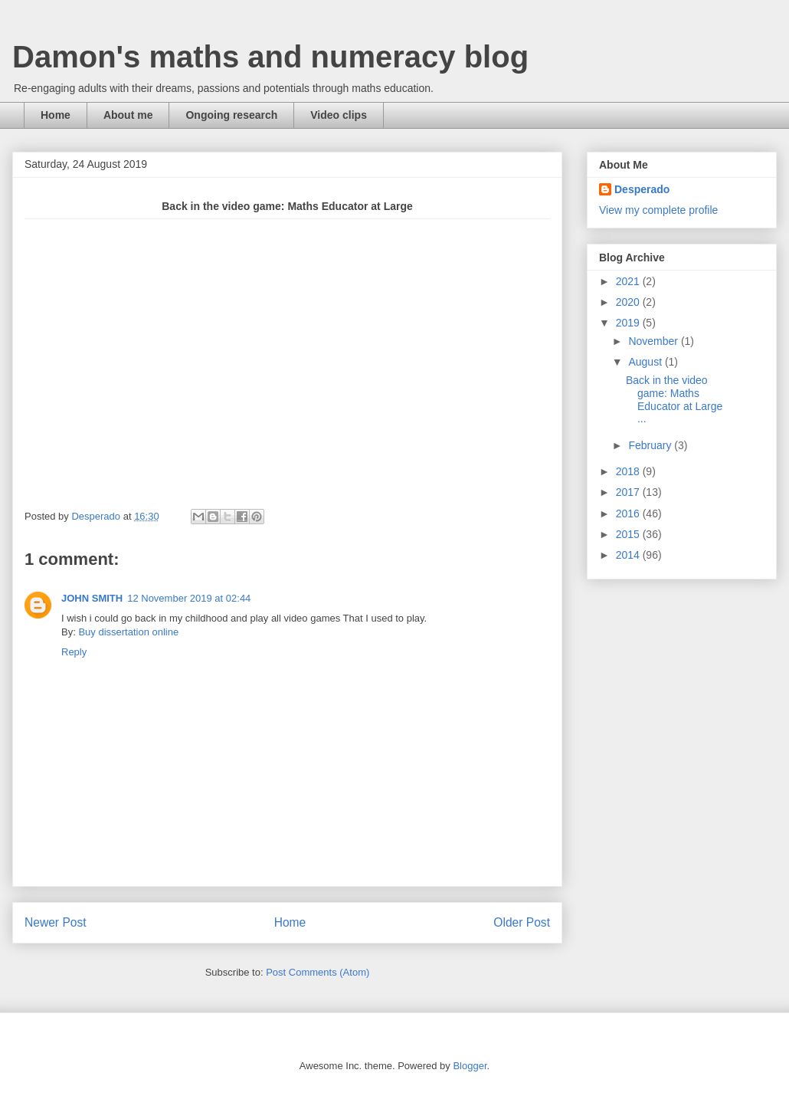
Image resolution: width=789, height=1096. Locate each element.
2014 (629, 555)
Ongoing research (231, 115)
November (654, 341)
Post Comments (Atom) (317, 972)
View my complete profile (658, 210)
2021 (629, 281)
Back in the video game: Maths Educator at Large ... (674, 399)
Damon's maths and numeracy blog (270, 57)
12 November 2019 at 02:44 (188, 598)
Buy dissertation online (128, 632)
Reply (74, 652)
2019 (629, 323)
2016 (629, 513)
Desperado (642, 189)
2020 (629, 302)
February (651, 445)
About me (128, 115)
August (646, 362)
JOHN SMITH (92, 598)
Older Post (521, 922)
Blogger (469, 1065)
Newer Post (56, 922)
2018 (629, 471)
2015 (629, 534)
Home (55, 115)
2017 (629, 492)
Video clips (338, 115)
